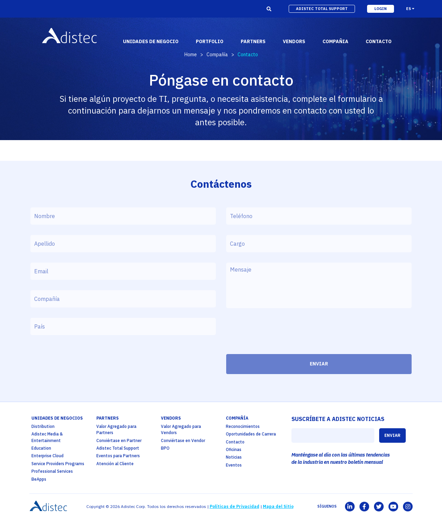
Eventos (234, 465)
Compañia (335, 41)
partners (253, 41)
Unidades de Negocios (57, 418)
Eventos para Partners (118, 455)
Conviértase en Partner (119, 440)
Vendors (171, 418)
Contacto (235, 441)
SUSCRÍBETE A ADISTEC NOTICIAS (337, 419)
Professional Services (52, 471)
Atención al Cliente (115, 463)
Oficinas (233, 449)
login (380, 8)
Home (190, 54)
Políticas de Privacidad (234, 506)
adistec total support (322, 8)
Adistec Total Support (117, 448)
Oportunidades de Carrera (251, 434)
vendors (294, 41)
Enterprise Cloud (47, 455)
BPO (165, 448)
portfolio (209, 41)
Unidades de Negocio (151, 41)
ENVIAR (319, 364)
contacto (379, 41)
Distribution (43, 426)
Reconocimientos (243, 426)
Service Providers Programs (57, 463)
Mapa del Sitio (278, 506)
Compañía (217, 54)
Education (41, 448)
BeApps (38, 479)
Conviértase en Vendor (183, 440)
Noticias (234, 457)
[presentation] (278, 333)
